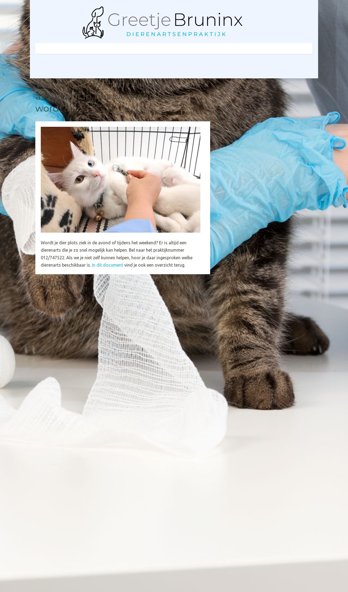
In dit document (108, 265)
